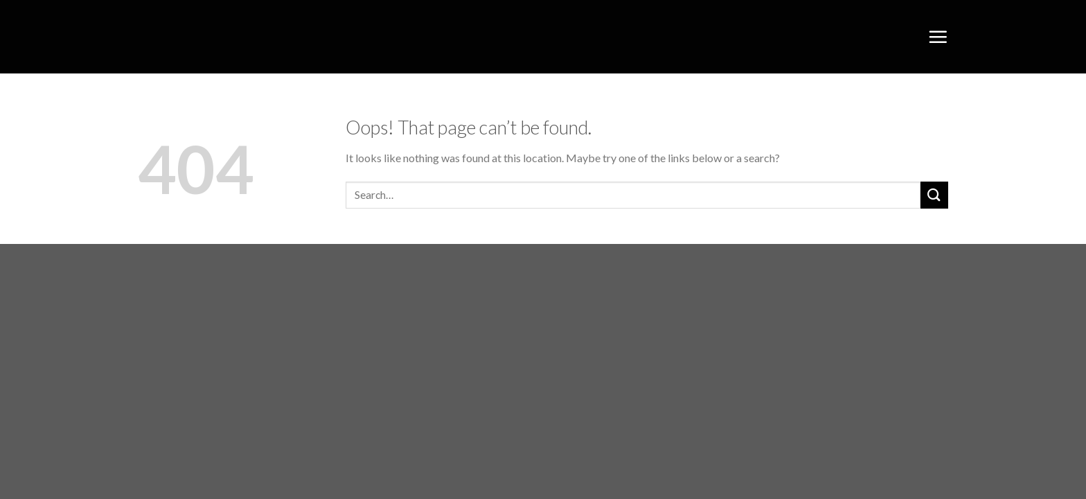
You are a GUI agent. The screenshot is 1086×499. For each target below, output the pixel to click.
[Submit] (934, 195)
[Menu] (937, 36)
